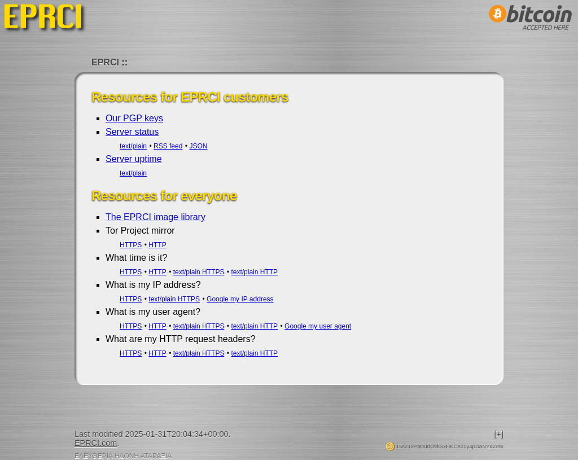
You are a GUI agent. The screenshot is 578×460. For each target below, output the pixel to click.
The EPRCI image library (155, 217)
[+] (498, 434)
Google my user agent (317, 326)
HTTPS (131, 245)
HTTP (157, 245)
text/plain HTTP (254, 272)
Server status (132, 132)
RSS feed (168, 146)
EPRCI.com (96, 443)
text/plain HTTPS (199, 272)
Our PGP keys (134, 118)
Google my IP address (240, 299)
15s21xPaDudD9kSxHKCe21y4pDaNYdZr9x (444, 446)
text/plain (133, 146)
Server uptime (134, 159)
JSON (198, 146)
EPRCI (105, 62)
